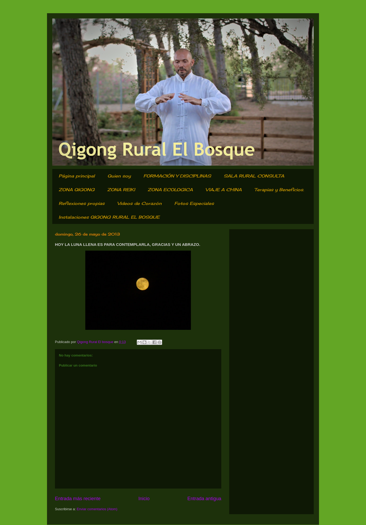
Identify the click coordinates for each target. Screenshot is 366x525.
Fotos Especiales (194, 203)
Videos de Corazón (139, 203)
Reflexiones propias (82, 203)
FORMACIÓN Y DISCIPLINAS (177, 176)
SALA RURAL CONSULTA (254, 176)
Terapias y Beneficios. (279, 189)
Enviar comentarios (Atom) (97, 509)
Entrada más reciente (78, 498)
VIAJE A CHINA (223, 189)
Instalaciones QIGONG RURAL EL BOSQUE (109, 217)
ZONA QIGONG (77, 189)
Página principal (77, 176)
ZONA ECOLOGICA (170, 189)
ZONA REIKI (121, 189)
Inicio (143, 498)
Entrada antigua (204, 498)
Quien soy (119, 176)
